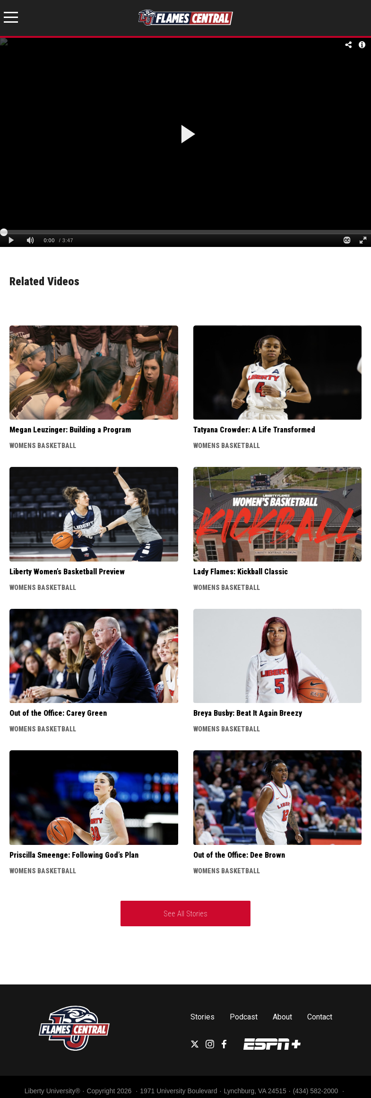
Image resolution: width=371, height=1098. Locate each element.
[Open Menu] (11, 19)
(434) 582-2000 (316, 1091)
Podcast (244, 1016)
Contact (319, 1016)
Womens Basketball (42, 445)
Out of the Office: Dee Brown (239, 855)
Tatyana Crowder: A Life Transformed (254, 429)
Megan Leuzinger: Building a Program (70, 429)
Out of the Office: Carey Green (58, 713)
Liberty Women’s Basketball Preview (67, 571)
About (282, 1016)
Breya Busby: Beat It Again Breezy (247, 713)
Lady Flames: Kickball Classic (240, 571)
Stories (202, 1016)
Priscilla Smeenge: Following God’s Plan (73, 855)
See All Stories (185, 913)
